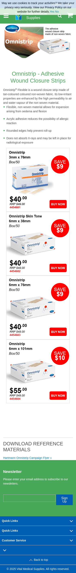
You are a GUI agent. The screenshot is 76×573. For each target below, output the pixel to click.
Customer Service (38, 540)
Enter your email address (20, 490)
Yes (52, 11)
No (57, 11)
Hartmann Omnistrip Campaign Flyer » (27, 457)
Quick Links (38, 521)
